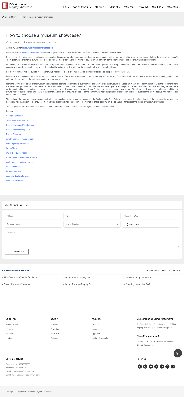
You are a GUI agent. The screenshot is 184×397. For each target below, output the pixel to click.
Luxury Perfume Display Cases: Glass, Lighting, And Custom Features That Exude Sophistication (77, 284)
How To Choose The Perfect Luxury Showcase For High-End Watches (20, 277)
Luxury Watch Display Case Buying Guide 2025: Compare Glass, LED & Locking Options (77, 277)
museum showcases (30, 52)
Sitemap (47, 392)
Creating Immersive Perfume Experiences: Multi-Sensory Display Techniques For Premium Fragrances (138, 284)
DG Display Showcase (10, 17)
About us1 (166, 271)
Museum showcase (14, 167)
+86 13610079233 (22, 364)
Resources (177, 271)
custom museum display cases (19, 162)
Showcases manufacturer (17, 120)
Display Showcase (14, 134)
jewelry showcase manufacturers (20, 139)
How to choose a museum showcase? (38, 17)
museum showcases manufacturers (21, 157)
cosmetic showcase (14, 180)
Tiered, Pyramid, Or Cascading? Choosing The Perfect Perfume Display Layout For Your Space (17, 284)
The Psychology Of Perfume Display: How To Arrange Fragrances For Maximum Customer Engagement (138, 277)
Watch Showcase (13, 148)
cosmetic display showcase (18, 176)
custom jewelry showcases (17, 144)
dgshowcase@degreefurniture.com (26, 375)
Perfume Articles (153, 271)
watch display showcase (16, 153)
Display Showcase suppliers (18, 130)
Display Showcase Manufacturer (20, 125)
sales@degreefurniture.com (23, 371)
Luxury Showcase (13, 171)
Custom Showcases (14, 116)
